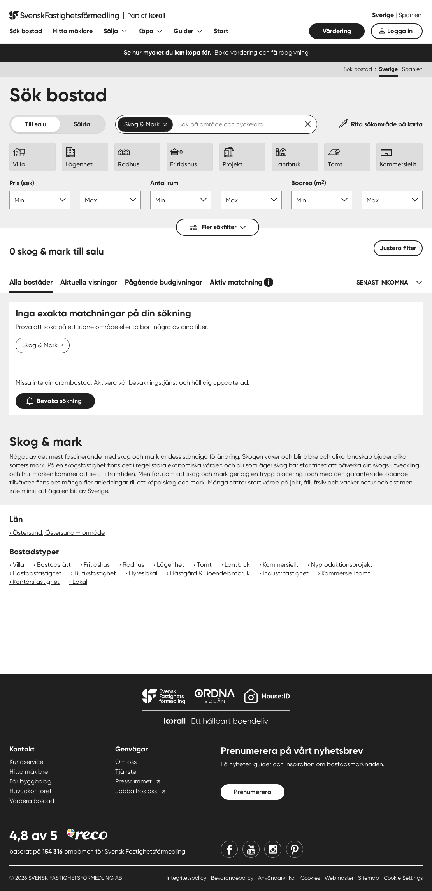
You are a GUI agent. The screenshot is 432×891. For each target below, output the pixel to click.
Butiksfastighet (95, 573)
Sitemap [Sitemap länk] (369, 878)
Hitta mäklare (73, 31)
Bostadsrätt (54, 564)
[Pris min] (39, 200)
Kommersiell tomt (345, 573)
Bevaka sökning (55, 399)
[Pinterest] (294, 849)
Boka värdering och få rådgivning (261, 52)
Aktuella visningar (88, 282)
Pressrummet (133, 781)
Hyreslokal (143, 573)
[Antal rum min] (180, 200)
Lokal (79, 581)
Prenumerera (252, 792)
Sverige (383, 15)
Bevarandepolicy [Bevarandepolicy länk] (233, 878)
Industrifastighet (286, 573)
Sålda (82, 124)
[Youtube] (251, 849)
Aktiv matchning (236, 282)
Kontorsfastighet (36, 581)
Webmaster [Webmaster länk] (340, 878)
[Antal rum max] (251, 200)
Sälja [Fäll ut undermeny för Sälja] (111, 31)
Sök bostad (25, 31)
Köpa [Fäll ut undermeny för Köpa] (145, 31)
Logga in (400, 31)
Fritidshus (97, 564)
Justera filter (398, 248)
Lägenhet (170, 564)
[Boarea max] (392, 200)
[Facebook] (229, 849)
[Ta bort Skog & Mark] (60, 346)
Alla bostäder (31, 282)
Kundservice (26, 761)
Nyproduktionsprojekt (341, 564)
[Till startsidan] (87, 15)
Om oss (126, 761)
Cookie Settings (403, 878)
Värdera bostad (31, 800)
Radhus (133, 564)
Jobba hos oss (136, 791)
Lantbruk (237, 564)
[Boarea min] (321, 200)
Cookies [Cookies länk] (310, 878)
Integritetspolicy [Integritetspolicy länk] (187, 878)
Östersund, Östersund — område (59, 532)
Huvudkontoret (30, 791)
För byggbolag (30, 781)
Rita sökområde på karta (387, 124)
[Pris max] (110, 200)
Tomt (204, 564)
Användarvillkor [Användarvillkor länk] (277, 878)
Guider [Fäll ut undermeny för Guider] (183, 31)
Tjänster (126, 771)
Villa (18, 564)
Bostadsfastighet (37, 573)
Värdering (337, 31)
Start (221, 31)
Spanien (410, 15)
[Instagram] (272, 849)
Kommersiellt (280, 564)
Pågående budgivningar (163, 282)
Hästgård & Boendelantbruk (210, 573)
